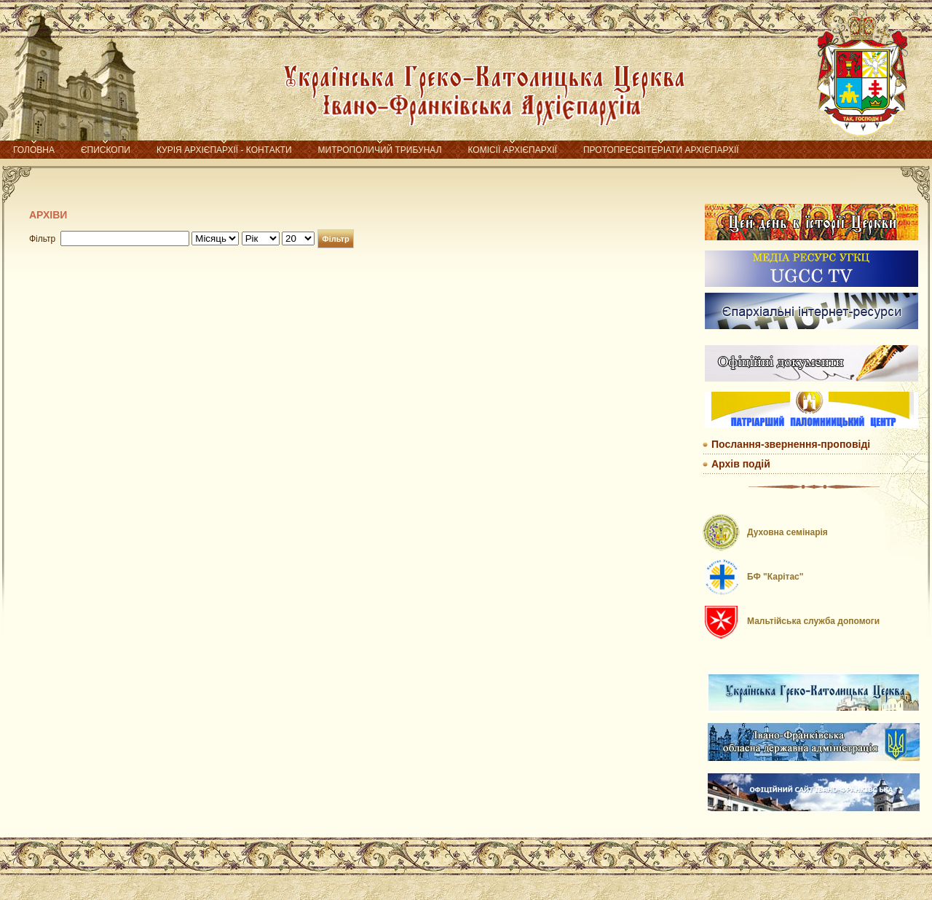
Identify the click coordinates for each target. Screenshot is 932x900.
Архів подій (740, 464)
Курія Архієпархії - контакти (224, 150)
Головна (34, 150)
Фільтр (335, 238)
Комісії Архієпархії (512, 150)
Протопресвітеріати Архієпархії (661, 150)
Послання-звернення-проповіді (790, 444)
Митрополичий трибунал (380, 150)
